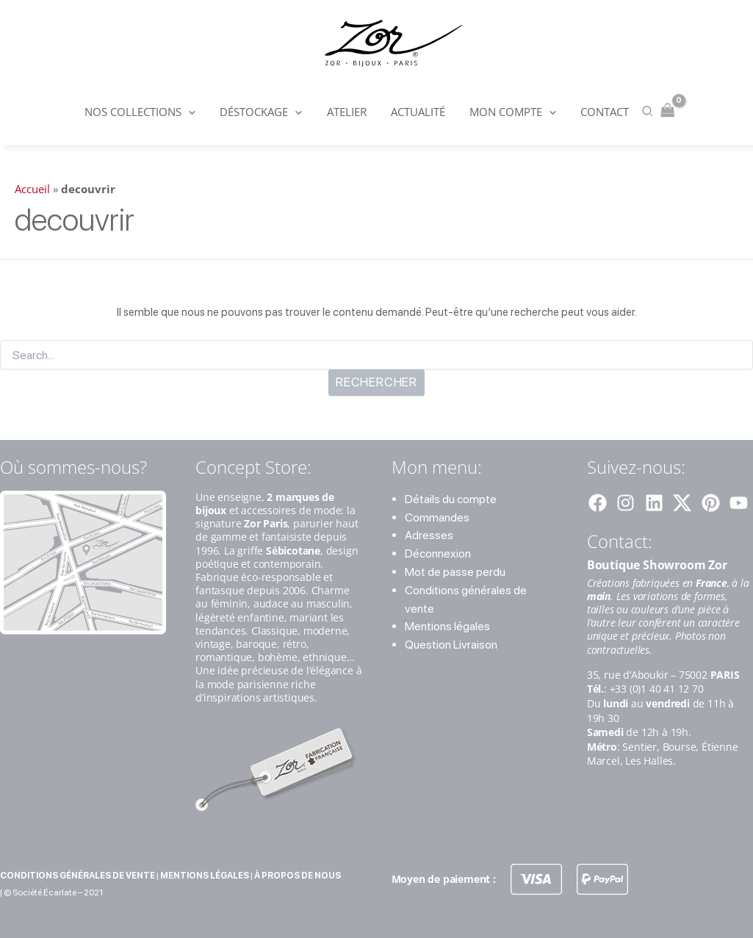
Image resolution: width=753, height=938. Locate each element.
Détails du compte (451, 499)
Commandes (437, 517)
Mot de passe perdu (455, 572)
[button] (194, 112)
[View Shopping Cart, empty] (660, 111)
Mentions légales (447, 626)
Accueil (32, 188)
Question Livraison (451, 645)
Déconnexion (438, 553)
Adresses (429, 535)
